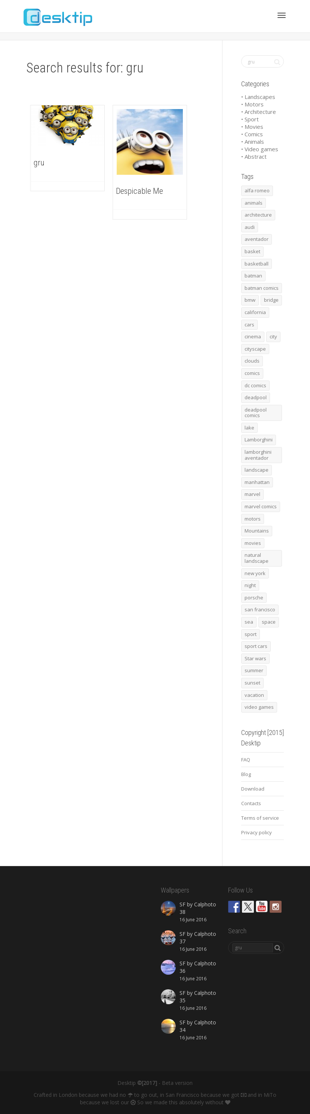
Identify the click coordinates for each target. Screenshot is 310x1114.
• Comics (252, 134)
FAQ (245, 759)
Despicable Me (139, 191)
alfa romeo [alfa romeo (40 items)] (257, 190)
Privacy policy (256, 832)
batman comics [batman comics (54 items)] (262, 288)
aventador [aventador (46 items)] (256, 239)
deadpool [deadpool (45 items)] (256, 397)
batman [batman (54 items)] (253, 275)
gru (39, 162)
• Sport (250, 119)
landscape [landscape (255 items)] (256, 469)
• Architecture (258, 111)
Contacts (251, 803)
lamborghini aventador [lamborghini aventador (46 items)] (258, 455)
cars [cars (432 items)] (249, 324)
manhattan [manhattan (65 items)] (257, 482)
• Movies (252, 126)
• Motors (252, 104)
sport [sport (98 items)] (251, 634)
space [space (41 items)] (269, 621)
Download (252, 788)
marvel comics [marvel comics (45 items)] (261, 506)
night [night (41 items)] (250, 585)
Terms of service (260, 817)
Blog (246, 774)
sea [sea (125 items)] (249, 621)
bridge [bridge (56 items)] (271, 300)
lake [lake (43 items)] (249, 427)
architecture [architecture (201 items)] (258, 214)
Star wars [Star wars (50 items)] (255, 658)
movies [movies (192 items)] (253, 543)
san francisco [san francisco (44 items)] (260, 609)
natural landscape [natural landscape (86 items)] (256, 558)
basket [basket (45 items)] (252, 251)
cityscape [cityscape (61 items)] (255, 348)
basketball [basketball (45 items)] (256, 263)
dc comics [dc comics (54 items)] (255, 385)
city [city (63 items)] (273, 336)
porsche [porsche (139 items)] (254, 597)
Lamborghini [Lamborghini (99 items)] (259, 439)
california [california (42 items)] (255, 312)
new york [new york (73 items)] (255, 573)
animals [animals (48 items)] (254, 202)
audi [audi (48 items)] (250, 227)
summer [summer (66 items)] (254, 670)
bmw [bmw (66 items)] (250, 300)
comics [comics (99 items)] (252, 373)
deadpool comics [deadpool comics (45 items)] (256, 412)
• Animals (252, 141)
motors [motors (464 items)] (253, 518)
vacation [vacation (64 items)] (254, 695)
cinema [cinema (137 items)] (253, 336)
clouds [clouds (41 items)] (252, 360)
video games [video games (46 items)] (259, 707)
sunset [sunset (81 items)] (252, 682)
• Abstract (254, 156)
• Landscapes (258, 96)
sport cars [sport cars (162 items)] (256, 646)
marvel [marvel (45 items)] (252, 494)
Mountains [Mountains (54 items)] (257, 530)
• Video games (259, 149)
